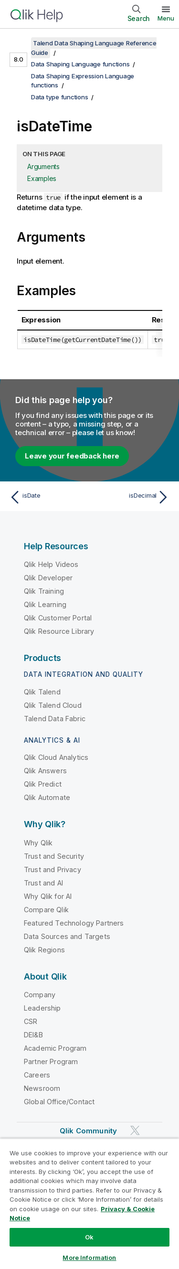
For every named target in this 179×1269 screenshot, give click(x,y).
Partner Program (51, 1061)
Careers (37, 1075)
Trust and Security (54, 856)
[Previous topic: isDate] (47, 497)
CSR (30, 1021)
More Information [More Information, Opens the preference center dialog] (89, 1257)
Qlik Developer (48, 578)
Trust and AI (43, 883)
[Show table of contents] (19, 43)
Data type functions (59, 97)
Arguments (43, 166)
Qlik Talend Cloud (53, 705)
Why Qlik (38, 843)
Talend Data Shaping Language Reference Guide (94, 47)
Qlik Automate (47, 797)
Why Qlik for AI (48, 896)
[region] (89, 1203)
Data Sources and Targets (67, 936)
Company (39, 995)
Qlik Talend (42, 692)
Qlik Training (44, 591)
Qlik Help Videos (51, 564)
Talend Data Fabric (54, 718)
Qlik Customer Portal (58, 618)
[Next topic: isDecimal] (131, 497)
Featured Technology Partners (74, 923)
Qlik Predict (43, 784)
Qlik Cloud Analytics (56, 757)
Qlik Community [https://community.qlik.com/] (88, 1130)
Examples (41, 178)
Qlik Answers (45, 771)
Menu (166, 18)
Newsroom (42, 1088)
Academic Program (55, 1048)
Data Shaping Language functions (80, 64)
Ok (89, 1237)
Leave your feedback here (72, 455)
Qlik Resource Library (59, 631)
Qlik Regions (44, 950)
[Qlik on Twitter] (135, 1130)
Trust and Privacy (52, 869)
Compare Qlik (46, 910)
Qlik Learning (45, 604)
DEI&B (33, 1035)
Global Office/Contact (59, 1102)
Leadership (42, 1008)
